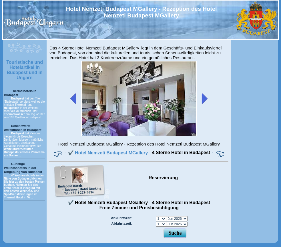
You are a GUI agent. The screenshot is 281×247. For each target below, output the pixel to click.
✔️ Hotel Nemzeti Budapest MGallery (108, 152)
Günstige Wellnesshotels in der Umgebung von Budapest (23, 168)
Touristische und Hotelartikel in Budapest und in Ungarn (24, 70)
